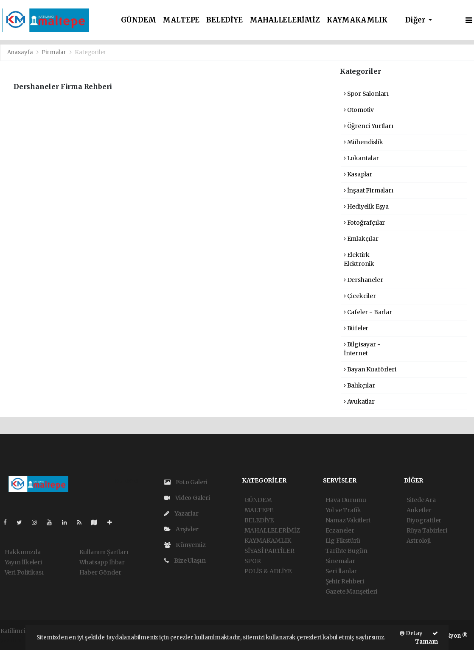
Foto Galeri (186, 482)
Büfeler (356, 328)
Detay (411, 633)
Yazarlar (181, 513)
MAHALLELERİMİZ (285, 20)
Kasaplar (358, 174)
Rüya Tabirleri (427, 530)
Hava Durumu (345, 500)
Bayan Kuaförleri (370, 369)
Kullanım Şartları (104, 552)
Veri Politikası (24, 572)
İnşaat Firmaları (368, 190)
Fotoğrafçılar (364, 222)
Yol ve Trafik (343, 510)
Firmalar (54, 52)
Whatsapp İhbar (102, 562)
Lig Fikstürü (343, 540)
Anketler (419, 510)
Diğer (416, 20)
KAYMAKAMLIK (357, 20)
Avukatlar (359, 401)
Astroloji (419, 540)
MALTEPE (181, 20)
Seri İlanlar (341, 571)
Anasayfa (20, 52)
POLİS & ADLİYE (268, 571)
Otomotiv (359, 110)
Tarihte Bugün (346, 551)
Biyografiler (424, 520)
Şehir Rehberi (345, 581)
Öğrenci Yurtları (368, 126)
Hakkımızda (23, 552)
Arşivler (181, 529)
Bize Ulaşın (185, 560)
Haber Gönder (100, 572)
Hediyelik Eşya (366, 206)
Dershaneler (363, 280)
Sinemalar (340, 561)
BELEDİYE (224, 20)
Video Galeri (187, 498)
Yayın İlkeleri (23, 562)
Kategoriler (90, 52)
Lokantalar (361, 158)
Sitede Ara (421, 500)
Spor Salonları (366, 94)
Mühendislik (363, 142)
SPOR (252, 561)
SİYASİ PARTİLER (269, 551)
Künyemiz (185, 545)
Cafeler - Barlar (368, 312)
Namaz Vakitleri (347, 520)
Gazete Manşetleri (351, 591)
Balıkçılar (359, 385)
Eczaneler (339, 530)
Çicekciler (360, 296)
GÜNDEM (138, 20)
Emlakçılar (361, 239)
